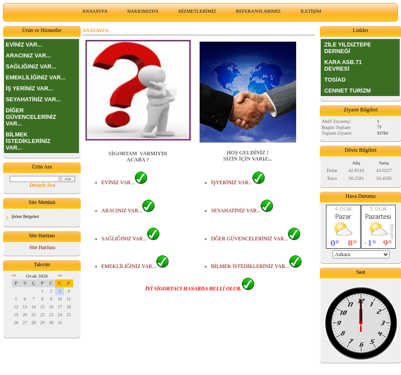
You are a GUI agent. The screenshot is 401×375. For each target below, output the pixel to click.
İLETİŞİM (311, 11)
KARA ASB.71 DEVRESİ (343, 65)
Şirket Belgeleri (25, 216)
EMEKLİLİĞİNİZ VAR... (35, 77)
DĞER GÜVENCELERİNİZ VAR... (256, 239)
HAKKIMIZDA (143, 11)
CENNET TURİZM (347, 90)
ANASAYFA (94, 11)
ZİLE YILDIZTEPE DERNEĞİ (347, 47)
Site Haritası (42, 247)
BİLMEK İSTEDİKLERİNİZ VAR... (28, 141)
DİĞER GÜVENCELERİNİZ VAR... (31, 117)
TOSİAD (335, 79)
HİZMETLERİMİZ (197, 11)
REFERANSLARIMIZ (258, 11)
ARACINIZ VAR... (28, 55)
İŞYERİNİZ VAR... (238, 182)
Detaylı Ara (42, 185)
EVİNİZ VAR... (24, 44)
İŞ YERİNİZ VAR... (29, 88)
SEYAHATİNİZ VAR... (33, 99)
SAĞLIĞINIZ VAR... (31, 66)
